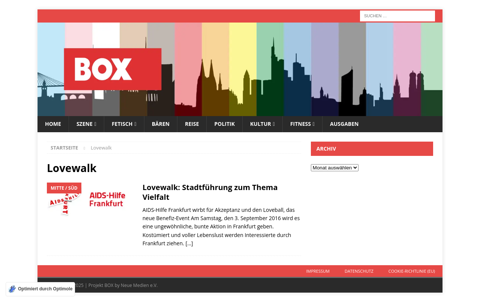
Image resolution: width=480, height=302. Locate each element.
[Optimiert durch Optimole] (40, 289)
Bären (161, 123)
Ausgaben (344, 123)
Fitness (300, 123)
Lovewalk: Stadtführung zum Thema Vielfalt (210, 192)
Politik (224, 123)
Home (53, 123)
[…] (189, 243)
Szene (84, 123)
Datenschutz (359, 271)
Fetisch (122, 123)
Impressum (317, 271)
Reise (192, 123)
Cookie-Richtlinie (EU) (411, 271)
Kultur (260, 123)
